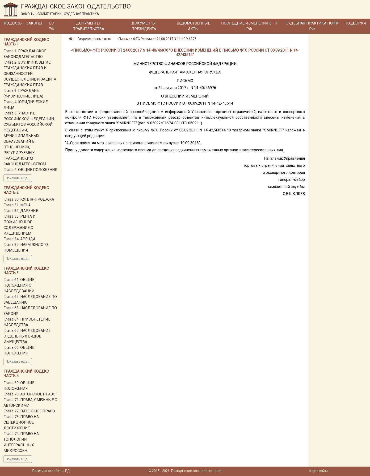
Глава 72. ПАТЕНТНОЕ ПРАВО (29, 411)
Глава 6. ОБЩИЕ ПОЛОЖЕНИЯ (30, 169)
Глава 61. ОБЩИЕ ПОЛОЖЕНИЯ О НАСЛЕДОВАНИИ (19, 285)
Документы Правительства (88, 26)
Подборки (355, 23)
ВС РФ (51, 26)
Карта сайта (318, 471)
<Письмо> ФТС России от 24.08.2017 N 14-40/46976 (156, 39)
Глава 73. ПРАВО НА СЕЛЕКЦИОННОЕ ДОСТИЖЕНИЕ (21, 422)
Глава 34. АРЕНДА (19, 239)
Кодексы (13, 23)
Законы (34, 23)
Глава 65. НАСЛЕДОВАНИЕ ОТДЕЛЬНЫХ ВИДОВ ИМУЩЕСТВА (27, 336)
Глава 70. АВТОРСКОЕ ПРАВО (29, 394)
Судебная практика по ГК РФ (312, 26)
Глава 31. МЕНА (17, 205)
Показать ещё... (18, 178)
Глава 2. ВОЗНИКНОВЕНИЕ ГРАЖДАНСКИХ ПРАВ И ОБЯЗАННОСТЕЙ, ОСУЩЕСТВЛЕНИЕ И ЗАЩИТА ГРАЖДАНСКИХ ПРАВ (30, 73)
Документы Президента (143, 26)
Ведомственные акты (193, 26)
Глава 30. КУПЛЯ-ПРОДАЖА (29, 199)
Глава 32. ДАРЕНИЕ (21, 210)
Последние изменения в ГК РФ (249, 26)
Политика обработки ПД (51, 471)
